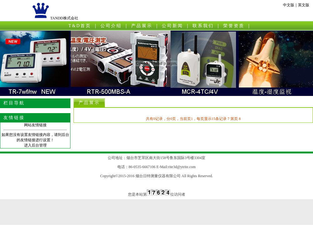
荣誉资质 (233, 25)
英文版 (303, 5)
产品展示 (141, 25)
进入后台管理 (35, 145)
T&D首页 (80, 25)
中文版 (288, 5)
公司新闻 (172, 25)
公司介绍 (111, 25)
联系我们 (203, 25)
